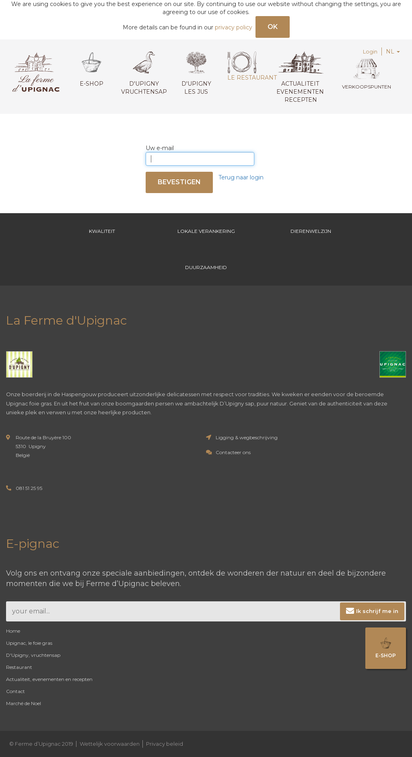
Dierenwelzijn (310, 231)
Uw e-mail (160, 148)
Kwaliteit (101, 231)
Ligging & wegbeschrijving (247, 437)
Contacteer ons (233, 452)
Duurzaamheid (206, 267)
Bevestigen (179, 182)
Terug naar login (241, 177)
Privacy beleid (164, 744)
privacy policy (233, 27)
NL (393, 51)
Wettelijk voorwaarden (110, 744)
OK (273, 27)
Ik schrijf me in (377, 611)
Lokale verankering (206, 231)
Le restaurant (250, 66)
